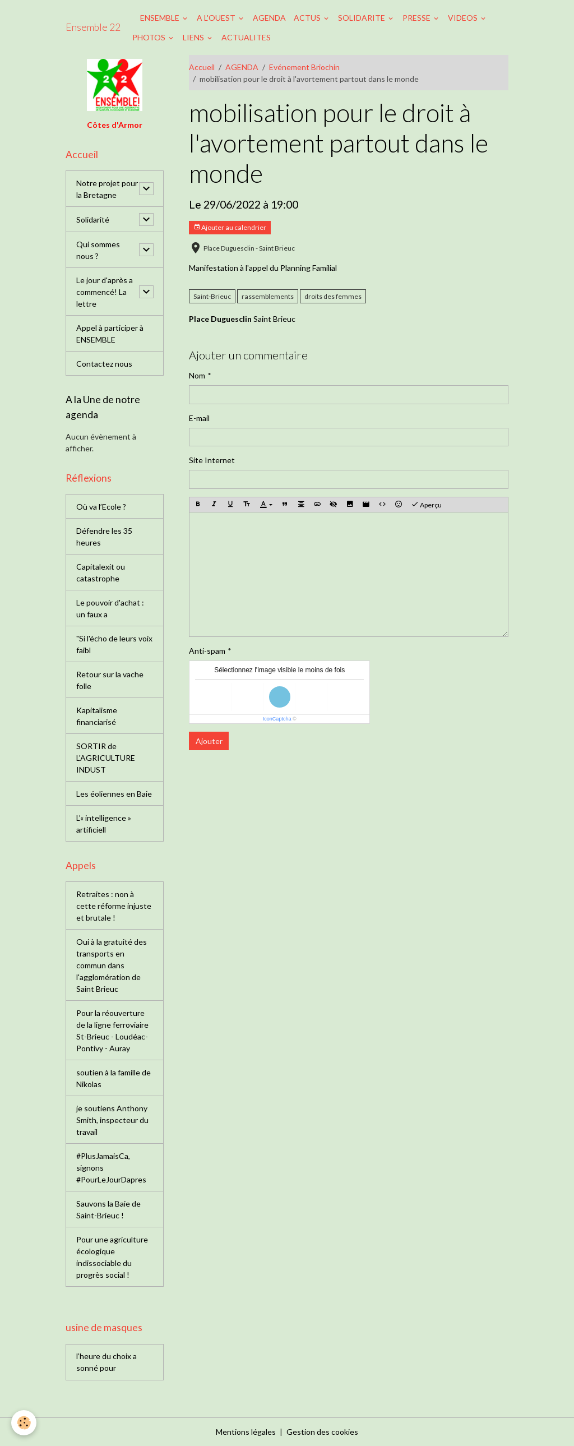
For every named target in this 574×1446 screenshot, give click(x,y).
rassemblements (268, 296)
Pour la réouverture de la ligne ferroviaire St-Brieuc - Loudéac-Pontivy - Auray (112, 1030)
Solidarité (92, 219)
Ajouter (209, 741)
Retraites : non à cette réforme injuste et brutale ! (113, 905)
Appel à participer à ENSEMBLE (110, 333)
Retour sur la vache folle (110, 680)
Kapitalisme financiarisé (96, 716)
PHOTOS (149, 37)
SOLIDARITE (362, 17)
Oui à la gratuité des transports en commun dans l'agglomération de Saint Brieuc (111, 965)
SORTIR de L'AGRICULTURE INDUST (105, 757)
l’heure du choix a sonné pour (106, 1362)
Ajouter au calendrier (229, 227)
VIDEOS (463, 17)
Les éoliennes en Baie (114, 793)
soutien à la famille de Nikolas (113, 1078)
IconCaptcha (277, 719)
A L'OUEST (217, 17)
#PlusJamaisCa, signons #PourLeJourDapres (111, 1167)
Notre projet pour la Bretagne (107, 189)
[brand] (93, 27)
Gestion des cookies (322, 1431)
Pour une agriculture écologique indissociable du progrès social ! (112, 1257)
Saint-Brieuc (212, 296)
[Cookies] (23, 1422)
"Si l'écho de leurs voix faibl (114, 644)
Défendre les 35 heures (104, 536)
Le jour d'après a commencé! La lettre (104, 291)
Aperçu (426, 505)
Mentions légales (246, 1431)
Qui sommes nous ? (98, 250)
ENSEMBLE (160, 17)
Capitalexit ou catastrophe (100, 572)
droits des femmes (333, 296)
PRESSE (417, 17)
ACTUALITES (246, 37)
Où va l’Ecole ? (101, 506)
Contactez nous (104, 363)
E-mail (199, 418)
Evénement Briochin (304, 67)
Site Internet (212, 460)
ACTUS (308, 17)
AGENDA (269, 17)
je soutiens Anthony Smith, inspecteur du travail (112, 1120)
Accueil (202, 67)
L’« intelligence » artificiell (103, 823)
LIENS (194, 37)
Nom (197, 375)
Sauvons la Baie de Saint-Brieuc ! (108, 1209)
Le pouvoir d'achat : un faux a (110, 608)
